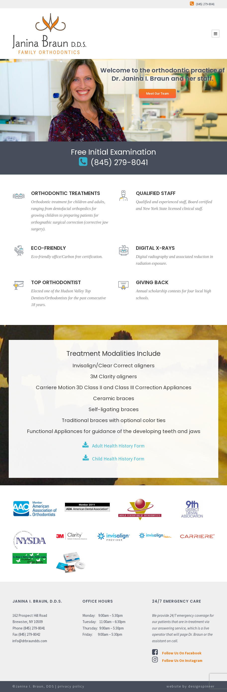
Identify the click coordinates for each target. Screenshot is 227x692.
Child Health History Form (113, 459)
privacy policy (71, 686)
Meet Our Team (157, 93)
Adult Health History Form (113, 446)
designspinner (201, 686)
